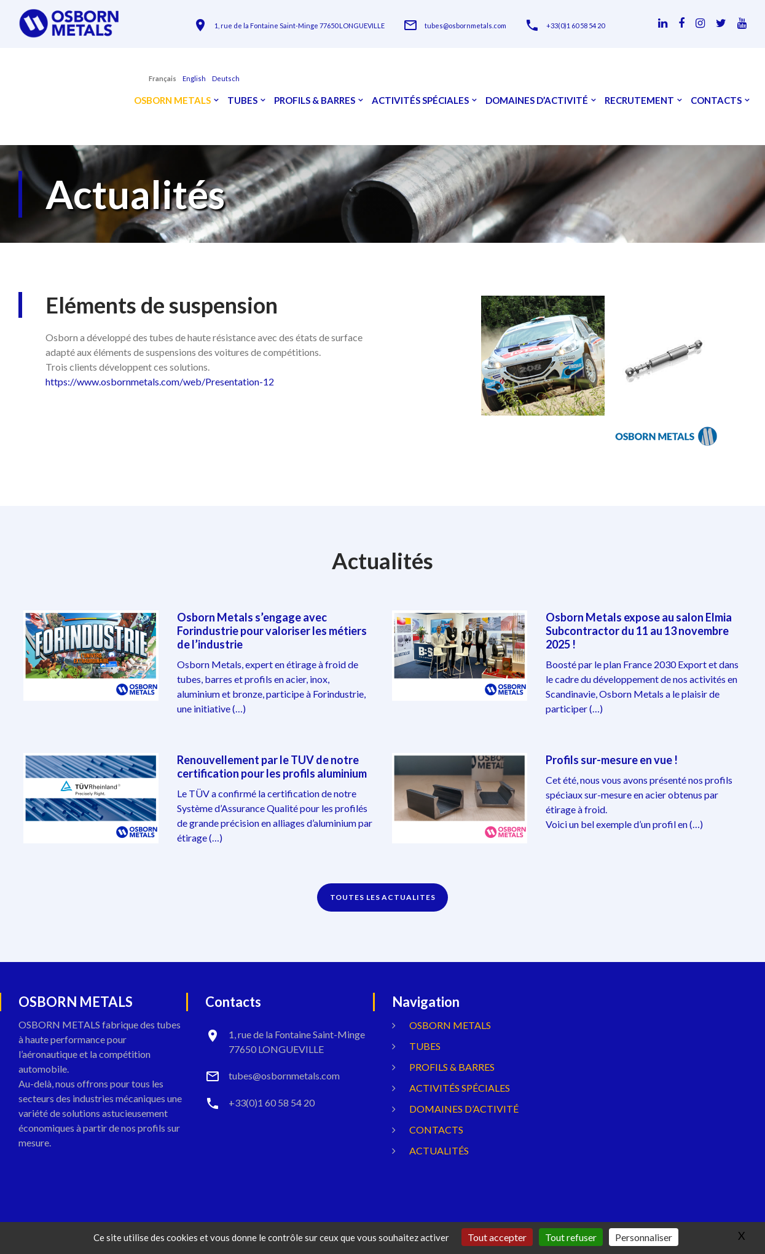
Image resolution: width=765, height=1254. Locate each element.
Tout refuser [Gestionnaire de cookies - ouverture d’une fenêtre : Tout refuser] (571, 1237)
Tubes (242, 100)
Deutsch (226, 78)
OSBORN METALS (172, 100)
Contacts (716, 100)
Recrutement (639, 100)
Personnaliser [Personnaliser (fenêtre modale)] (643, 1237)
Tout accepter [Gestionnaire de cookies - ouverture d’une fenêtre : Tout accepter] (497, 1237)
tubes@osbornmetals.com (465, 25)
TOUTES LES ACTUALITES (383, 897)
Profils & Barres (314, 100)
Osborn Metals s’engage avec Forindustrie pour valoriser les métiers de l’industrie (272, 630)
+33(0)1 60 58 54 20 (575, 25)
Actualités (439, 1150)
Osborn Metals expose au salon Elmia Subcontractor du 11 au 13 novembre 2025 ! (639, 630)
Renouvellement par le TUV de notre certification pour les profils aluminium (272, 766)
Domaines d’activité (536, 100)
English (194, 78)
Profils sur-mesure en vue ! (612, 760)
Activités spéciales (420, 100)
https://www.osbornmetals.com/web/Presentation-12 (159, 381)
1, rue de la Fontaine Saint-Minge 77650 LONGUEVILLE (299, 25)
